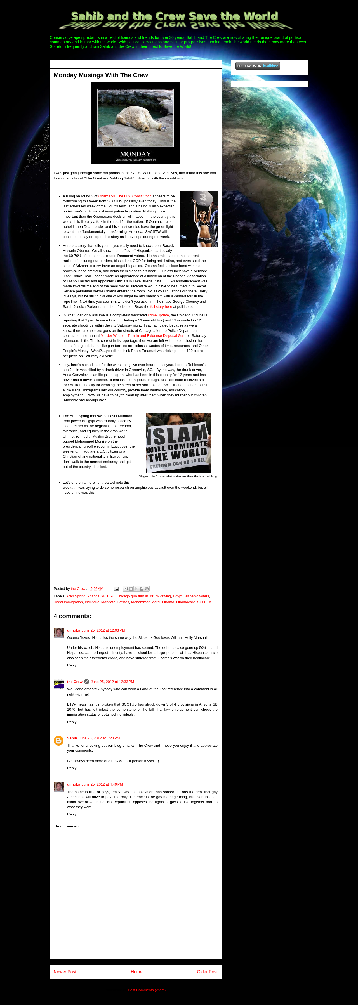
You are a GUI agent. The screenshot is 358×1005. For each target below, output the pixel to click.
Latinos (123, 602)
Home (137, 971)
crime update (158, 315)
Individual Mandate (100, 602)
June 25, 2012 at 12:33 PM (112, 682)
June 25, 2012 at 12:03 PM (103, 630)
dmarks (73, 630)
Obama (168, 602)
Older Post (207, 971)
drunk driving (160, 596)
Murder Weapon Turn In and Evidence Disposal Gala (143, 336)
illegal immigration (68, 602)
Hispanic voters (196, 596)
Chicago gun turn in (132, 596)
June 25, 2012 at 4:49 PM (102, 784)
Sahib (72, 738)
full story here (161, 306)
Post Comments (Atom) (147, 990)
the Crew (75, 682)
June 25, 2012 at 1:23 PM (99, 738)
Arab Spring (76, 596)
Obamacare (185, 602)
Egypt (177, 596)
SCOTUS (204, 602)
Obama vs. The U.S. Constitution (125, 196)
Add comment (68, 826)
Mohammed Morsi (145, 602)
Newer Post (65, 971)
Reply (71, 665)
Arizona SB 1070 (101, 596)
